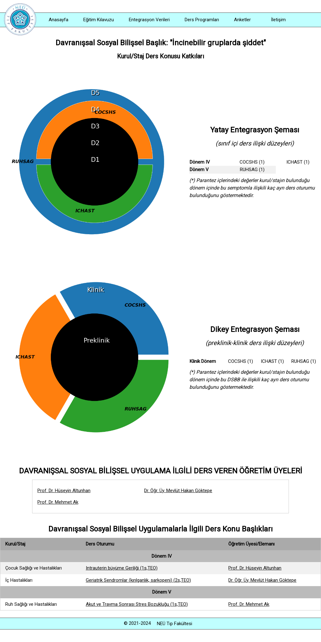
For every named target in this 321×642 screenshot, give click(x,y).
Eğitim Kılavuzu (98, 19)
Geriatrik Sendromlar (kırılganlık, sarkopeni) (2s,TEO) (138, 580)
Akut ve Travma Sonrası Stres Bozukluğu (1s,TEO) (137, 604)
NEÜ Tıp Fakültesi (174, 623)
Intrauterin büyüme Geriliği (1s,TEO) (122, 568)
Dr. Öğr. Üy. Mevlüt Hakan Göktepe (178, 490)
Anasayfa (58, 19)
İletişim (278, 19)
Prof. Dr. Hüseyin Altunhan (63, 490)
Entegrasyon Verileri (149, 19)
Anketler (242, 19)
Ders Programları (202, 19)
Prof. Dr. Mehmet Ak (57, 502)
